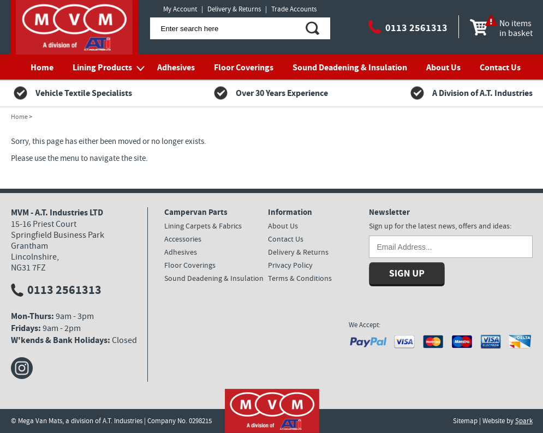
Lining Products (102, 67)
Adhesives (176, 67)
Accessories (182, 239)
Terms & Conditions (300, 278)
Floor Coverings (243, 67)
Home (42, 67)
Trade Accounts (294, 9)
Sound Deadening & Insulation (350, 67)
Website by (507, 420)
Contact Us (500, 67)
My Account (180, 9)
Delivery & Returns (234, 9)
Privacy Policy (290, 265)
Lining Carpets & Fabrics (203, 226)
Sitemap (465, 420)
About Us (443, 67)
